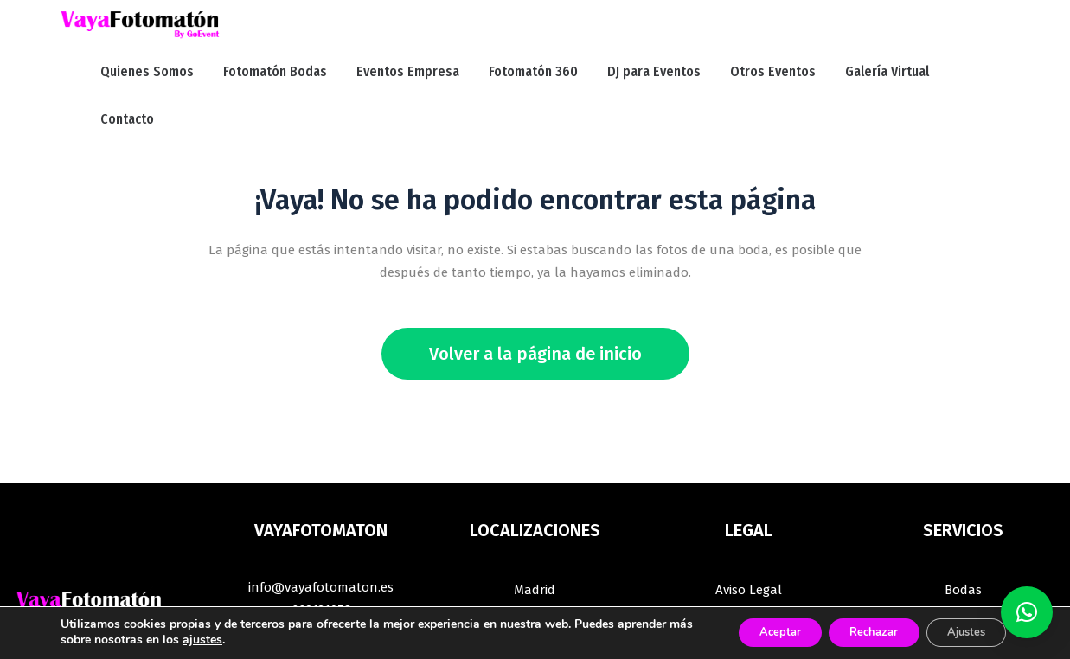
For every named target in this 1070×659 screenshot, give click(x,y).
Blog (748, 584)
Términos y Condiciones (748, 539)
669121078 (321, 514)
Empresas (963, 517)
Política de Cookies (749, 562)
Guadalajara (534, 517)
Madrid (534, 494)
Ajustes (959, 632)
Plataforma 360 (963, 584)
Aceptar (747, 632)
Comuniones (963, 562)
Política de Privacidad (748, 517)
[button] (1027, 612)
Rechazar (854, 632)
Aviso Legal (748, 494)
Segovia (534, 539)
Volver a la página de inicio (535, 258)
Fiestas (963, 539)
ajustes (281, 640)
